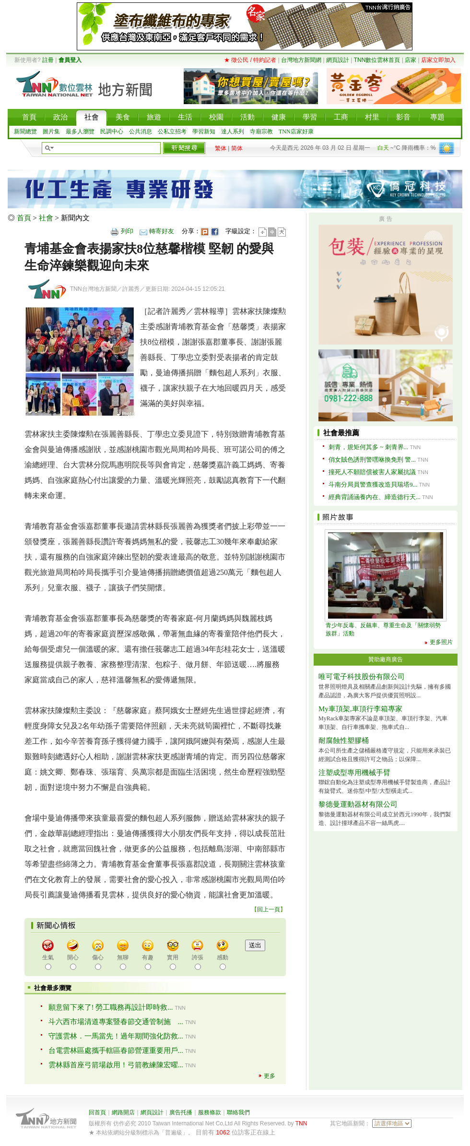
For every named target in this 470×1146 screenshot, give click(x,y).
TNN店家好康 (296, 131)
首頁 (24, 218)
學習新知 (203, 131)
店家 (410, 60)
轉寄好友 (161, 231)
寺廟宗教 (261, 131)
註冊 (48, 60)
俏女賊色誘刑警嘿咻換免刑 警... (372, 459)
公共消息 (140, 131)
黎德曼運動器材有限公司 (358, 804)
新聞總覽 (25, 131)
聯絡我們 (238, 1112)
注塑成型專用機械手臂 (354, 772)
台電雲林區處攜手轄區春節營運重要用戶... (115, 1050)
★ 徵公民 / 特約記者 (250, 60)
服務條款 (209, 1112)
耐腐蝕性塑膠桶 (343, 740)
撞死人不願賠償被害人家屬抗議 (372, 472)
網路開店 (123, 1112)
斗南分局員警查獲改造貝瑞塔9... (373, 484)
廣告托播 (180, 1112)
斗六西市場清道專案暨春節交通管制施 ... (115, 1022)
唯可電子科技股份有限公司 (361, 676)
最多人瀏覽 (80, 131)
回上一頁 (268, 909)
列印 (127, 231)
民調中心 (111, 131)
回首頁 (97, 1112)
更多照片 (441, 642)
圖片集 (51, 131)
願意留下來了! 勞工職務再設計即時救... (110, 1007)
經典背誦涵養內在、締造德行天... (375, 497)
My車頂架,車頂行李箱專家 (360, 709)
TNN (301, 1123)
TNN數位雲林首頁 (377, 60)
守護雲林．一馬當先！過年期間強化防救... (115, 1036)
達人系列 (232, 131)
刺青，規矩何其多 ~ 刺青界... (368, 447)
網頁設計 (337, 60)
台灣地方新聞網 (301, 60)
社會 (46, 218)
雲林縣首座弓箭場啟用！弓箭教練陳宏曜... (115, 1065)
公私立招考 (172, 131)
